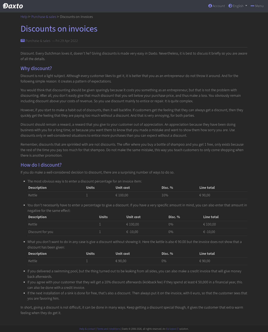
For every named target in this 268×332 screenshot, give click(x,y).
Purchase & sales (43, 16)
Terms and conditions (108, 329)
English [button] (236, 6)
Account (216, 6)
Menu (257, 6)
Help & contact (87, 329)
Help (24, 16)
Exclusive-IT (172, 329)
